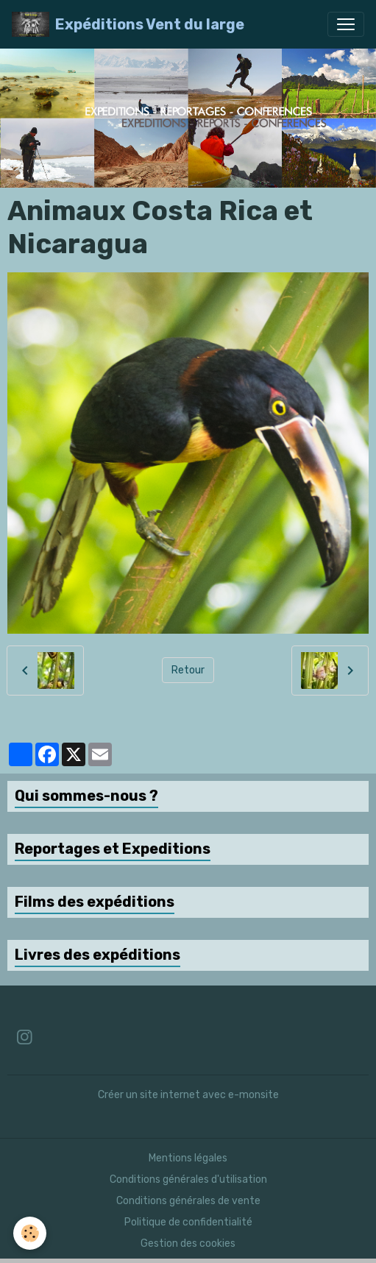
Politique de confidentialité (188, 1222)
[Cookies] (29, 1233)
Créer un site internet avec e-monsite (188, 1095)
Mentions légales (188, 1158)
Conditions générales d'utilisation (188, 1179)
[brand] (128, 24)
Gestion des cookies (188, 1243)
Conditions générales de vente (188, 1201)
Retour (188, 670)
